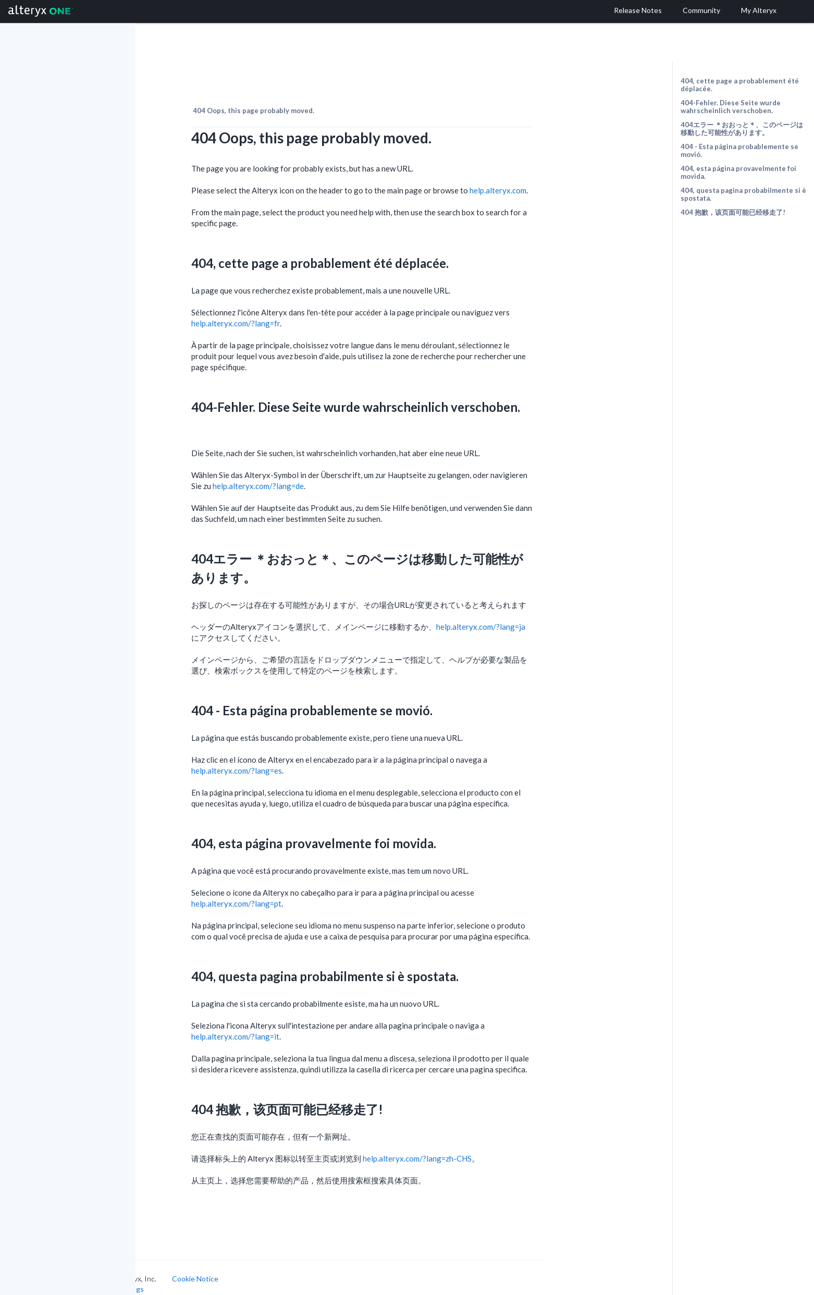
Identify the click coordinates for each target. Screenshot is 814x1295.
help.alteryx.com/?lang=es (294, 758)
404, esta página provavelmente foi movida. (738, 172)
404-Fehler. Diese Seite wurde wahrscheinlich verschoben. (731, 107)
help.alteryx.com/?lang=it (293, 1024)
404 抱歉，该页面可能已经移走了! (733, 212)
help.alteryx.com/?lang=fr (293, 311)
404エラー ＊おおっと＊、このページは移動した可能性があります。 (742, 128)
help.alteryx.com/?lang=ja (538, 614)
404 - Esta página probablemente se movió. (739, 150)
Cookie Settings (175, 1276)
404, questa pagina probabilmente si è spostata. (743, 194)
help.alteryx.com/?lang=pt (294, 891)
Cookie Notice (252, 1266)
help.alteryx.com (555, 178)
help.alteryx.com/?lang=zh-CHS (474, 1146)
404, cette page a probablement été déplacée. (740, 85)
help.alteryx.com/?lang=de (315, 474)
